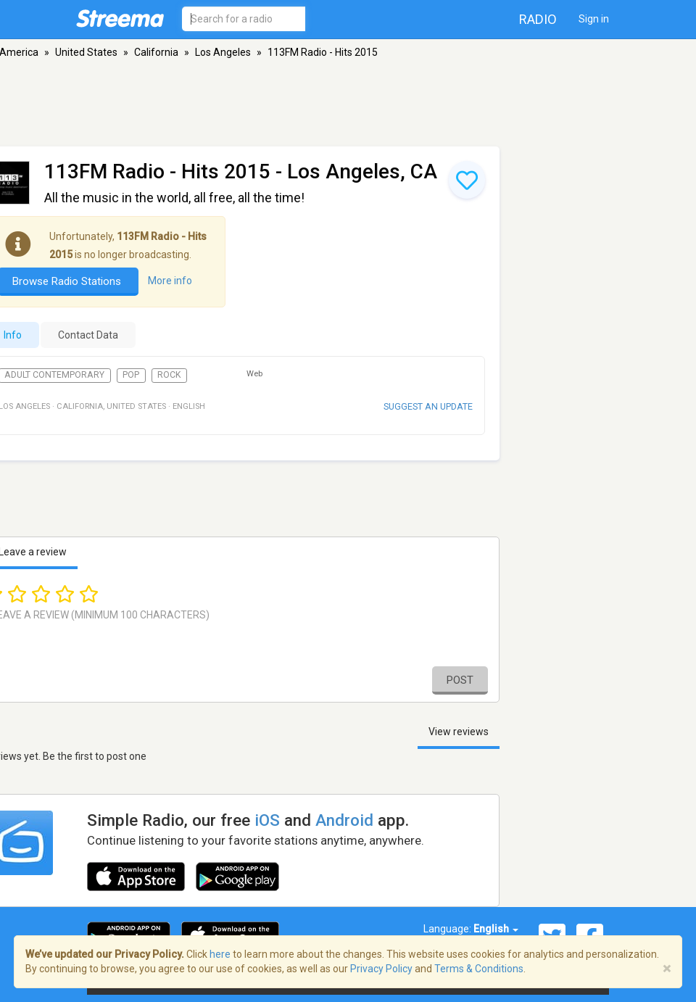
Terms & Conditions (478, 968)
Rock (169, 375)
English (495, 929)
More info (170, 280)
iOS (267, 820)
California (156, 52)
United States (86, 52)
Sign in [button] (594, 19)
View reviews (458, 731)
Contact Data (88, 335)
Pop (131, 375)
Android (344, 820)
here (220, 954)
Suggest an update (428, 406)
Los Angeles (223, 52)
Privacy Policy (381, 968)
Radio (538, 19)
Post (460, 680)
